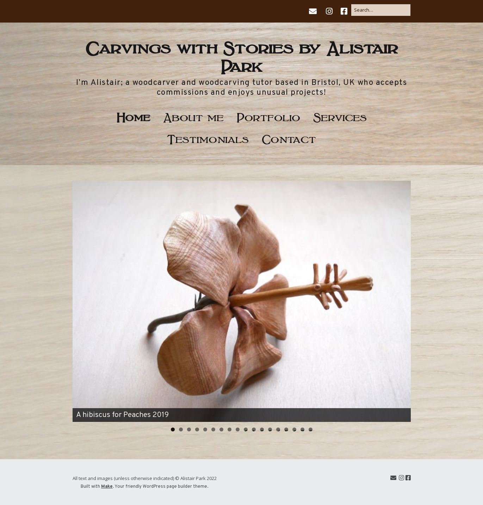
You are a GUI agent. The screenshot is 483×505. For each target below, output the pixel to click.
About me (193, 116)
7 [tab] (221, 429)
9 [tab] (238, 429)
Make (107, 487)
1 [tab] (173, 429)
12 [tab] (262, 429)
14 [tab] (278, 429)
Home (133, 116)
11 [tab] (254, 429)
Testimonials (208, 138)
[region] (242, 301)
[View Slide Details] (242, 301)
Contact (289, 138)
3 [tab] (189, 429)
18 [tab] (310, 429)
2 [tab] (181, 429)
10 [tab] (246, 429)
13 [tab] (270, 429)
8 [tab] (229, 429)
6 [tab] (213, 429)
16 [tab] (294, 429)
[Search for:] (381, 10)
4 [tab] (197, 429)
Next (402, 299)
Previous (81, 299)
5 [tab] (205, 429)
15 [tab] (286, 429)
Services (340, 116)
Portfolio (268, 116)
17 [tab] (302, 429)
